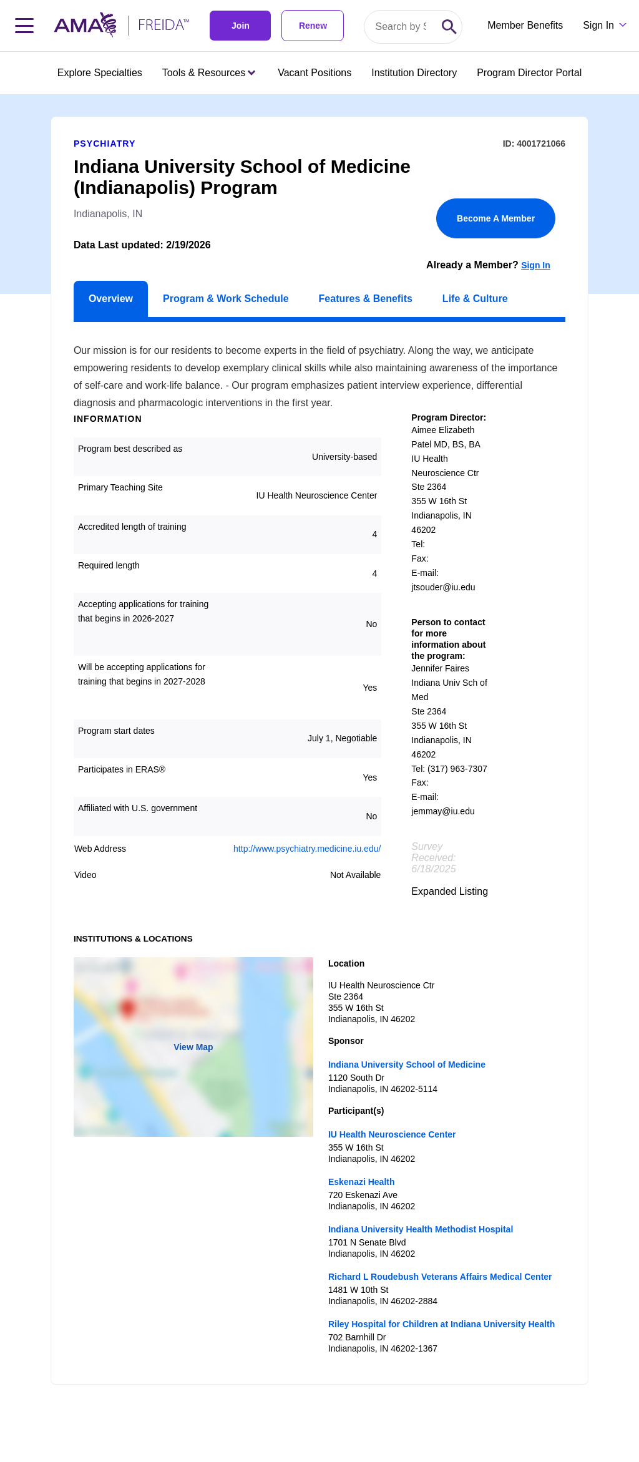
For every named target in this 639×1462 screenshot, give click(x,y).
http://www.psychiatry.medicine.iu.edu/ (307, 849)
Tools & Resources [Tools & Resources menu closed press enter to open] (208, 73)
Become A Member (496, 218)
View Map (193, 1047)
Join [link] (241, 26)
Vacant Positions (314, 72)
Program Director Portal (529, 72)
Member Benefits (525, 25)
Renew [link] (313, 26)
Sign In (535, 265)
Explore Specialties (99, 72)
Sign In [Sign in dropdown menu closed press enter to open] (598, 25)
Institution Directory (414, 72)
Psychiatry (104, 144)
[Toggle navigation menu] (24, 25)
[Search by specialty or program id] (400, 27)
